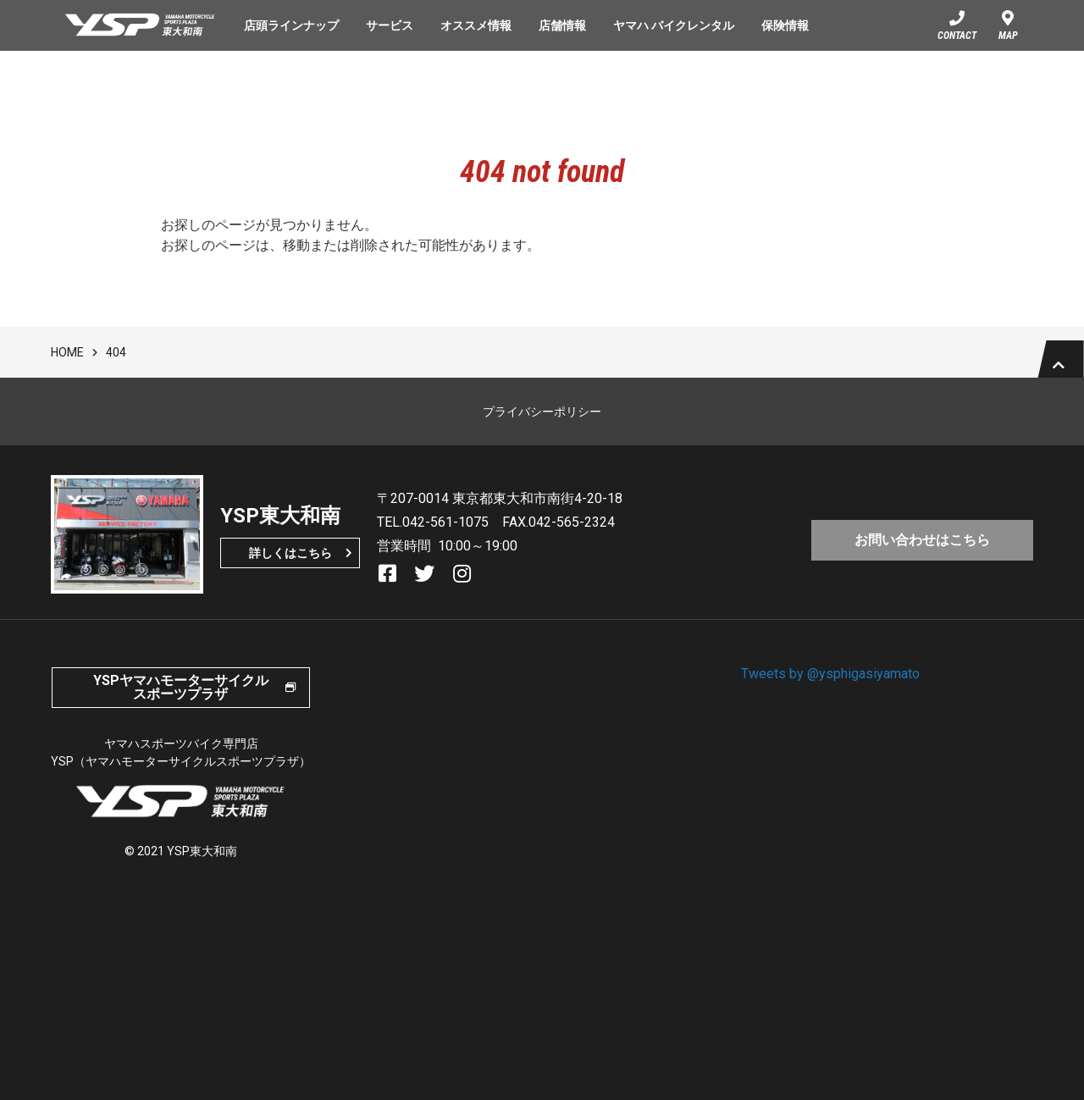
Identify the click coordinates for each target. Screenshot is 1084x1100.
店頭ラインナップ (291, 25)
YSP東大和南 (140, 25)
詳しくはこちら (290, 566)
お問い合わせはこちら (922, 551)
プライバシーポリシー (542, 425)
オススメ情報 (476, 25)
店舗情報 (562, 25)
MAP (1008, 35)
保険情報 (785, 25)
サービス (389, 25)
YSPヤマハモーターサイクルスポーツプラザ (180, 701)
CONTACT (956, 35)
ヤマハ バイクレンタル (673, 25)
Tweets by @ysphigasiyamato (830, 687)
